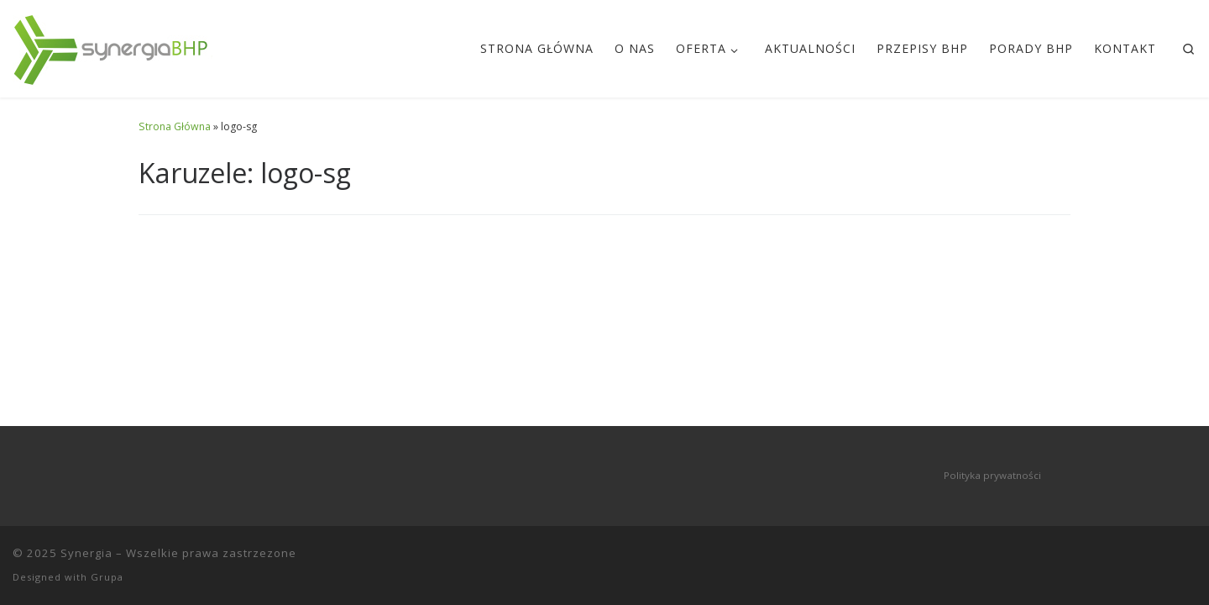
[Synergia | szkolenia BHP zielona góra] (112, 45)
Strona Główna (175, 126)
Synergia (86, 552)
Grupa (107, 577)
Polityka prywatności (992, 475)
